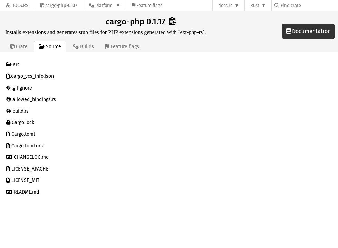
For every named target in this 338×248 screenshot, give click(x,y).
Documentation (308, 31)
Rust (254, 5)
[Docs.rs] (17, 5)
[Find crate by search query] (309, 5)
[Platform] (104, 5)
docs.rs (225, 5)
